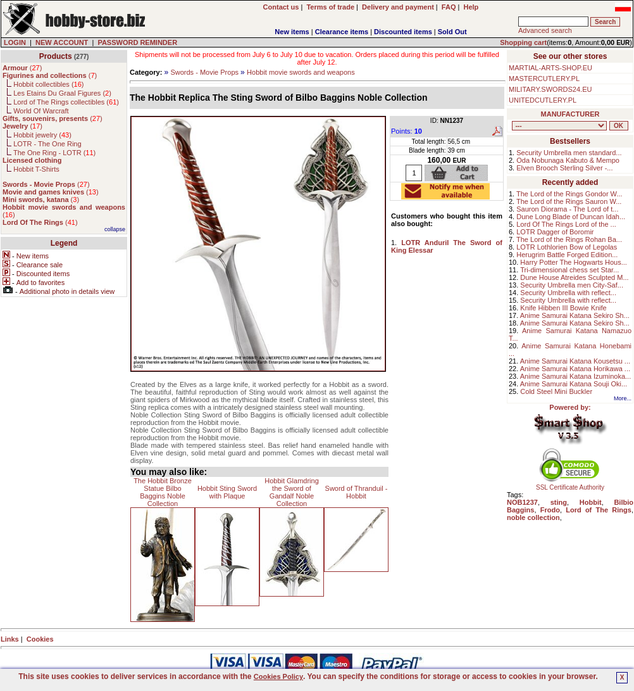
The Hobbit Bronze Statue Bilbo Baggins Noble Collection (163, 492)
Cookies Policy (278, 676)
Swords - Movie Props (204, 72)
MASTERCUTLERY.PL (544, 78)
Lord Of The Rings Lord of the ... (566, 224)
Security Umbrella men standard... (568, 152)
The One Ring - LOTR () (54, 152)
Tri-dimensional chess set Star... (569, 270)
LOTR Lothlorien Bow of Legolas (566, 247)
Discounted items (403, 31)
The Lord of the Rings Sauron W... (568, 201)
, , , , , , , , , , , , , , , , (559, 125)
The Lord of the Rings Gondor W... (569, 194)
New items (292, 31)
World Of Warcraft (40, 111)
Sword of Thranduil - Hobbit (356, 492)
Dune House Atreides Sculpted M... (574, 277)
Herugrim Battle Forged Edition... (567, 254)
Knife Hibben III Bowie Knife (563, 308)
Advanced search (545, 30)
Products (55, 56)
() (22, 68)
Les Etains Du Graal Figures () (62, 93)
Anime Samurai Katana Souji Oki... (573, 384)
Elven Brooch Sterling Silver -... (564, 168)
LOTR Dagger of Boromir (555, 232)
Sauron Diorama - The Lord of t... (567, 209)
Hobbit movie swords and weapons (301, 72)
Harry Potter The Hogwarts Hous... (573, 262)
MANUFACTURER (570, 114)
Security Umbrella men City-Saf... (571, 285)
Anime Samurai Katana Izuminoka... (575, 376)
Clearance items (341, 31)
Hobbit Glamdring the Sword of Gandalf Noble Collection (291, 492)
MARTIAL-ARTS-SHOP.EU (550, 68)
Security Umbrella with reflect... (568, 292)
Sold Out (452, 31)
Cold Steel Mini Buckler (556, 391)
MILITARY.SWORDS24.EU (550, 89)
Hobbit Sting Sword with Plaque (227, 492)
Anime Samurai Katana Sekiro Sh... (575, 315)
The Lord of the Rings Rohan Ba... (569, 239)
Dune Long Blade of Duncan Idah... (570, 216)
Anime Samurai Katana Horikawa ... (575, 368)
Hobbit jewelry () (42, 135)
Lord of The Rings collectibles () (66, 102)
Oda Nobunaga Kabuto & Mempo (567, 160)
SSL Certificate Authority (570, 484)
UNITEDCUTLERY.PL (542, 100)
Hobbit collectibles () (48, 84)
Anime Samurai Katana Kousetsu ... (575, 361)
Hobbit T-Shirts (36, 169)
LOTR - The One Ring (47, 144)
